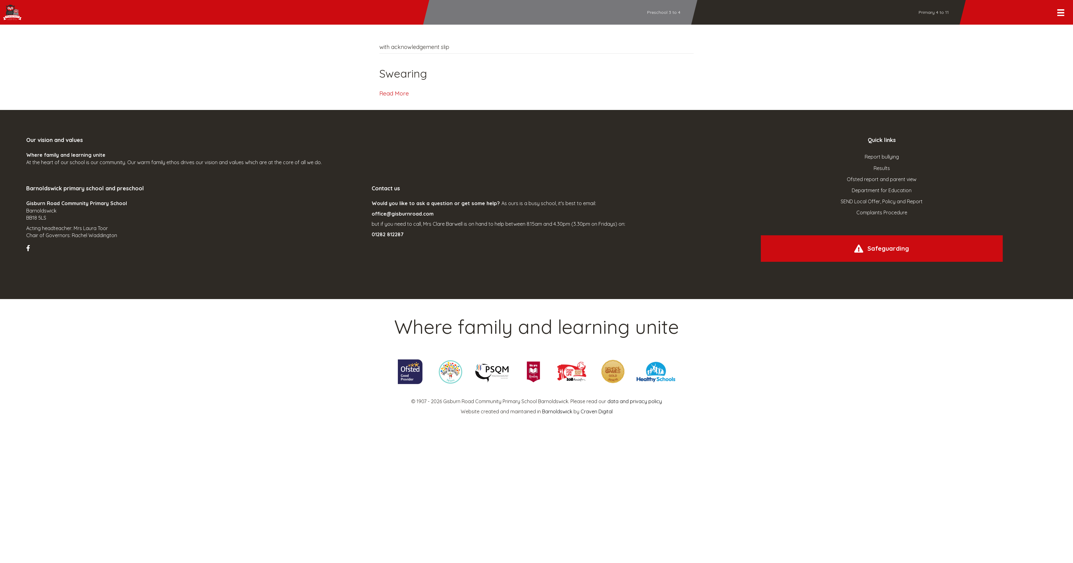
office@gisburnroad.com (403, 214)
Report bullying (882, 157)
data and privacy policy (634, 401)
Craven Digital (597, 411)
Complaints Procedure (881, 212)
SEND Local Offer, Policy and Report (882, 201)
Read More (394, 93)
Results (882, 168)
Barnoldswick (557, 411)
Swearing (403, 73)
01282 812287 (388, 234)
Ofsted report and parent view (881, 179)
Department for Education (882, 190)
